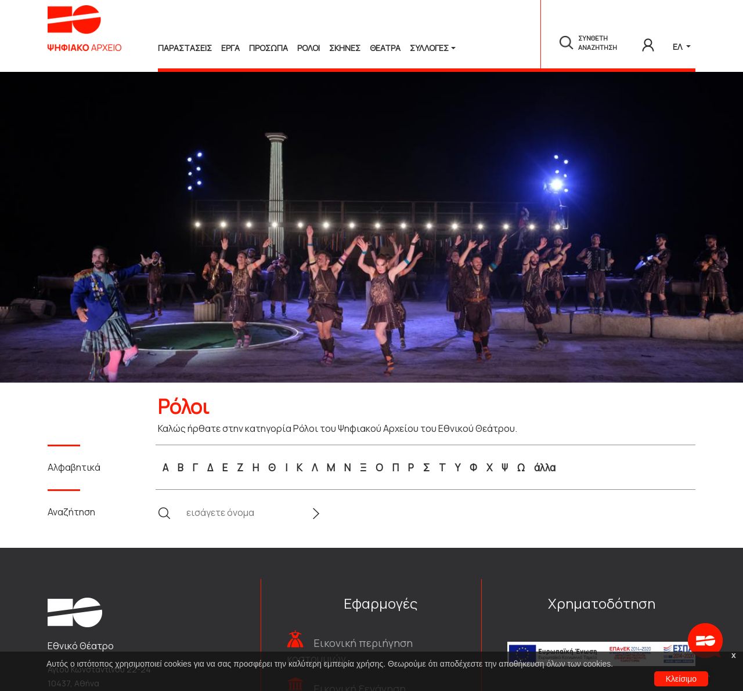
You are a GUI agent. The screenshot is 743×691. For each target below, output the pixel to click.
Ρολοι (308, 47)
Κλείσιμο (681, 678)
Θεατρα (385, 47)
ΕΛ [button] (678, 46)
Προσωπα (268, 47)
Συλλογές (429, 47)
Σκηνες (344, 47)
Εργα (230, 47)
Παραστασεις (185, 47)
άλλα (545, 467)
